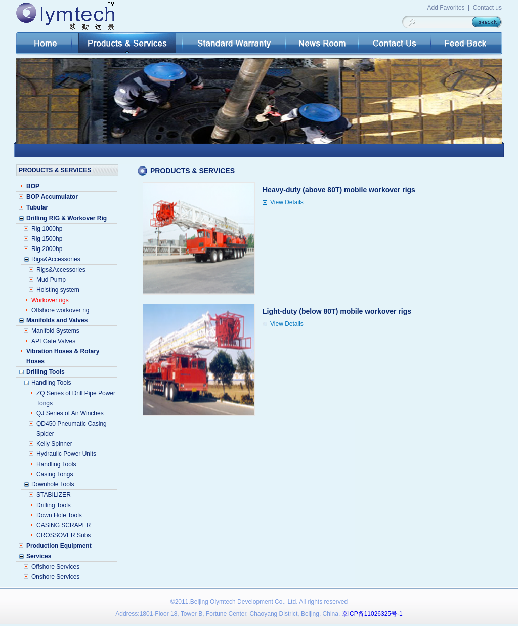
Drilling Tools (53, 505)
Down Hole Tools (59, 515)
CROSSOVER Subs (63, 535)
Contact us (487, 7)
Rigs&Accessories (60, 269)
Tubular (37, 207)
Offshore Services (55, 566)
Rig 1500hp (46, 238)
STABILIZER (53, 494)
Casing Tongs (54, 474)
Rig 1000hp (46, 228)
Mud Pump (51, 279)
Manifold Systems (55, 331)
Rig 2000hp (46, 249)
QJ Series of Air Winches (70, 413)
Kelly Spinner (54, 443)
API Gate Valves (53, 341)
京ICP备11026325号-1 (372, 613)
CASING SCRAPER (63, 525)
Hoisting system (57, 290)
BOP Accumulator (52, 196)
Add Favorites (446, 7)
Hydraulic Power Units (66, 453)
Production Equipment (59, 545)
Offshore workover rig (60, 310)
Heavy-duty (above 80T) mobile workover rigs (339, 190)
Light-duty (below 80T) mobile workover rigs (337, 311)
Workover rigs (50, 300)
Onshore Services (55, 576)
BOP (32, 186)
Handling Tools (56, 464)
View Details (287, 202)
